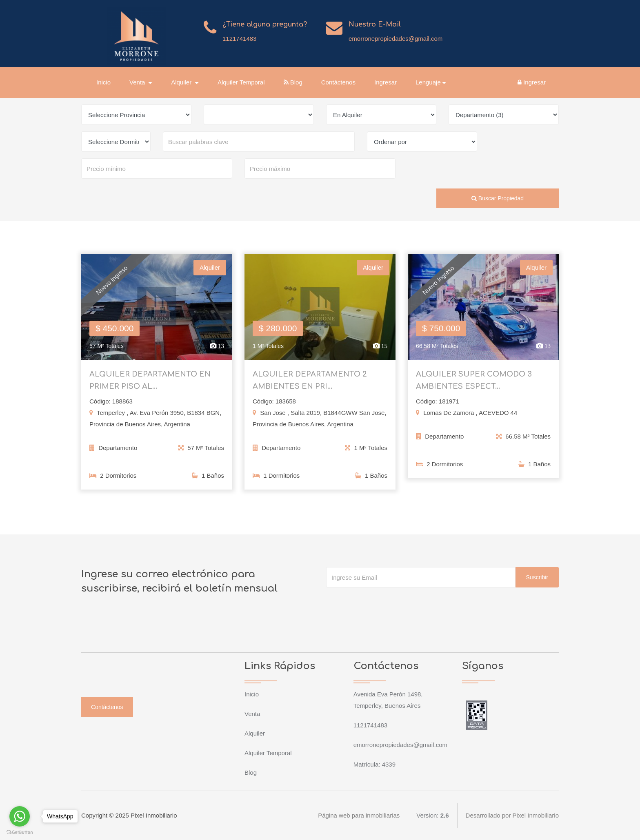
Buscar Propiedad (497, 198)
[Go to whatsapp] (19, 816)
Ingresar (385, 82)
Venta (252, 713)
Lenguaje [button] (428, 82)
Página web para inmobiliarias (359, 815)
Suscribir (537, 577)
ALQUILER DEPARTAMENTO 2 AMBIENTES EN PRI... (310, 383)
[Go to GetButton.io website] (20, 831)
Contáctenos (338, 82)
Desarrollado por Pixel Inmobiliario (512, 815)
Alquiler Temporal (241, 82)
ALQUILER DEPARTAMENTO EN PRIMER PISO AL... (150, 383)
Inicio (103, 82)
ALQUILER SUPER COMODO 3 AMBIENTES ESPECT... (474, 383)
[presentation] (388, 604)
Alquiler (254, 733)
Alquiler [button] (182, 82)
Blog (293, 82)
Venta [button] (138, 82)
